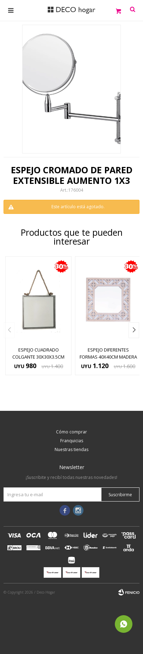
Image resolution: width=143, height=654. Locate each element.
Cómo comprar (71, 432)
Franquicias (71, 441)
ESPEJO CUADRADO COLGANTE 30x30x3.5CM (38, 353)
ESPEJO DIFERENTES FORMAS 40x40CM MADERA (108, 353)
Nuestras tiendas (71, 449)
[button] (134, 330)
